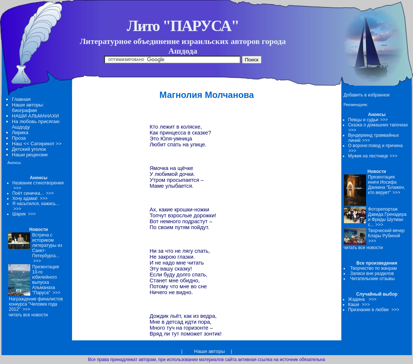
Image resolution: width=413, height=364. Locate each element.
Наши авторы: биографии (28, 107)
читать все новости (363, 247)
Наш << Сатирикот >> (36, 143)
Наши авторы (209, 351)
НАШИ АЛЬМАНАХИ (35, 116)
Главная (21, 99)
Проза (19, 138)
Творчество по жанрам (373, 268)
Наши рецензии (30, 154)
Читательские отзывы (372, 278)
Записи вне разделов (372, 273)
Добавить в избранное (367, 95)
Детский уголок (29, 149)
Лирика (20, 132)
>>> (384, 119)
